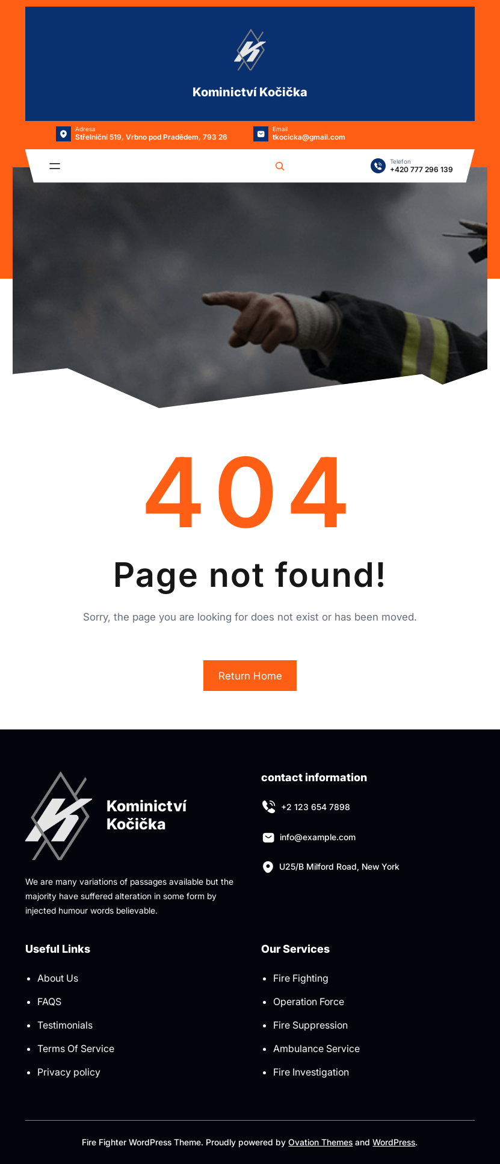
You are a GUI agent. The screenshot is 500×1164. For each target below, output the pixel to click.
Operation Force (308, 1001)
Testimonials (65, 1025)
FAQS (49, 1001)
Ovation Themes (320, 1142)
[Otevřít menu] (55, 166)
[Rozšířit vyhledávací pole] (280, 166)
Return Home (250, 676)
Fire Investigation (311, 1072)
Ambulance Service (316, 1048)
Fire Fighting (301, 978)
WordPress (393, 1142)
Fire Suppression (310, 1025)
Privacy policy (68, 1072)
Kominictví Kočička (250, 92)
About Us (57, 978)
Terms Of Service (75, 1048)
